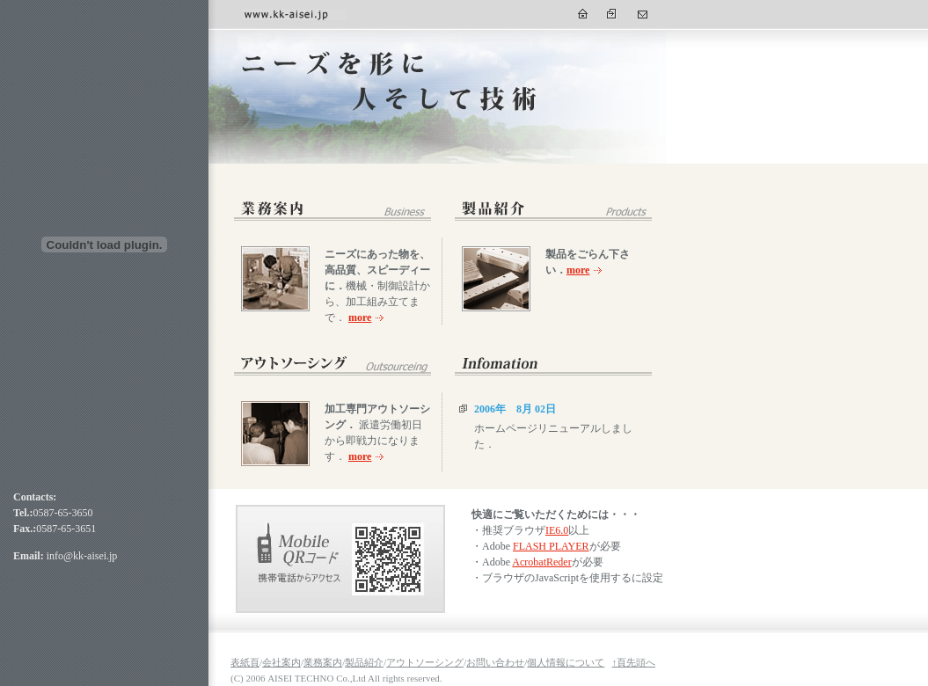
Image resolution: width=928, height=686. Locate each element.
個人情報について (565, 662)
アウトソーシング (425, 662)
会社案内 (281, 662)
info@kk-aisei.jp (82, 556)
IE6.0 (556, 530)
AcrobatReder (541, 562)
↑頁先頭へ (634, 662)
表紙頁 (244, 662)
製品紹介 (364, 662)
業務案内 (322, 662)
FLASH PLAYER (551, 546)
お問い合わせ (495, 662)
